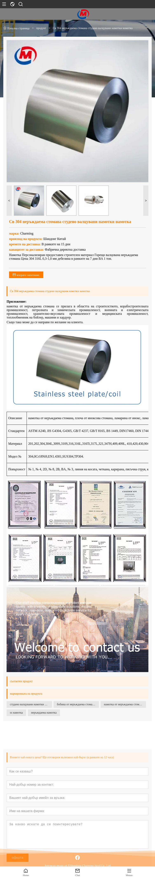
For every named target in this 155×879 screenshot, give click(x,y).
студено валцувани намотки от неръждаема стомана (31, 704)
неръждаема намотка (44, 712)
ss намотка (16, 712)
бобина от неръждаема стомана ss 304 (78, 704)
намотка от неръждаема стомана (123, 704)
